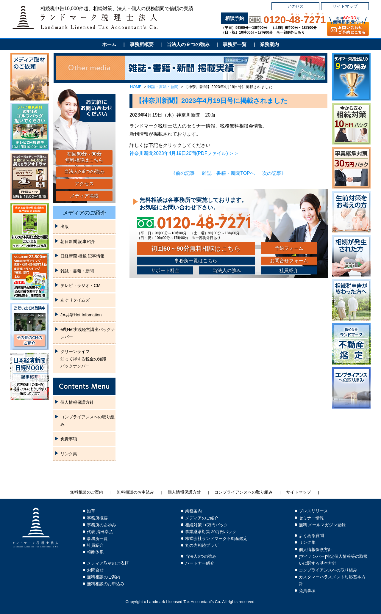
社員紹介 (288, 270)
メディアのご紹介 (84, 213)
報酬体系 (95, 552)
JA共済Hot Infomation (81, 315)
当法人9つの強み (201, 556)
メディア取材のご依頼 (108, 563)
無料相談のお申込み (135, 492)
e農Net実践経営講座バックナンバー (87, 333)
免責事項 (68, 438)
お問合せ (95, 570)
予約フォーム (289, 248)
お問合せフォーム (289, 260)
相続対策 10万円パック (206, 525)
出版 (64, 226)
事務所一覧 (234, 44)
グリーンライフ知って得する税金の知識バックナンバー (83, 358)
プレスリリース (313, 511)
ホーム (109, 44)
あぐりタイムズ (75, 300)
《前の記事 (183, 173)
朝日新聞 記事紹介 (77, 241)
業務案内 (269, 44)
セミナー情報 (311, 518)
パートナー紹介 (199, 563)
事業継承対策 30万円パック (211, 532)
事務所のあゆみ (101, 525)
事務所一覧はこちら (195, 260)
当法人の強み (227, 270)
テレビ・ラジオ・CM (80, 285)
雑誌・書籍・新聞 (162, 86)
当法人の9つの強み (84, 171)
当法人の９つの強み (188, 44)
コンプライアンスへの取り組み (87, 420)
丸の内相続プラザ (201, 545)
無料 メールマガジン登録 (322, 525)
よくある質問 (311, 535)
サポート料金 (165, 270)
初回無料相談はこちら (196, 248)
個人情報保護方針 (77, 402)
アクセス (295, 6)
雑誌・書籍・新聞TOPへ (228, 173)
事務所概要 (142, 44)
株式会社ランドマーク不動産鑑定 (216, 538)
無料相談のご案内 (86, 492)
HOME (135, 86)
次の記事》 (274, 173)
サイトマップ (344, 6)
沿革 (91, 511)
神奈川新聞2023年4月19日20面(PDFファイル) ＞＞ (184, 153)
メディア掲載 (84, 195)
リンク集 (68, 453)
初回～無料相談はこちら (84, 157)
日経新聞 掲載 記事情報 (82, 256)
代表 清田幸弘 (100, 532)
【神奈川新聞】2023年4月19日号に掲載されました (211, 100)
